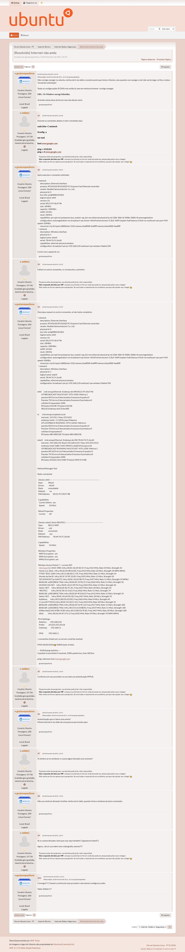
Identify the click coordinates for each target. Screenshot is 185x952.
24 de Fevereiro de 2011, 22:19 (47, 74)
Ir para (134, 927)
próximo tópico (164, 59)
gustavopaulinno (25, 73)
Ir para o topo (19, 915)
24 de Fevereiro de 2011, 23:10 (52, 115)
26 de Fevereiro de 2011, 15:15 (52, 753)
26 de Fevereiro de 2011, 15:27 (52, 835)
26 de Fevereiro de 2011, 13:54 (52, 671)
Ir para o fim (19, 67)
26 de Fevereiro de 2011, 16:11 (53, 876)
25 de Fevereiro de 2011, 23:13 (52, 264)
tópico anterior (148, 59)
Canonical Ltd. (68, 944)
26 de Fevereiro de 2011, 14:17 (52, 712)
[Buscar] (159, 29)
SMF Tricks (35, 940)
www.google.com (50, 143)
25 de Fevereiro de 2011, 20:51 (52, 170)
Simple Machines (33, 948)
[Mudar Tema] (42, 3)
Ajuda (143, 949)
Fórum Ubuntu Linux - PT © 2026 (161, 945)
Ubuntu (56, 944)
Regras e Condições (154, 949)
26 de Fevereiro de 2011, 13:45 (52, 307)
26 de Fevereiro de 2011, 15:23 (52, 796)
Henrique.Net (45, 568)
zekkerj (25, 112)
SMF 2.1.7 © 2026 (17, 948)
